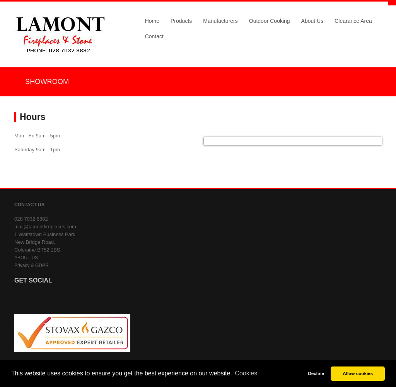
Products (181, 21)
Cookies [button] (246, 373)
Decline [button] (316, 373)
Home (152, 21)
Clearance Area (353, 21)
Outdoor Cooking (269, 21)
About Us (312, 21)
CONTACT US (29, 204)
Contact (154, 36)
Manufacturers (220, 21)
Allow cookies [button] (358, 373)
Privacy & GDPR (31, 265)
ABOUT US (26, 257)
